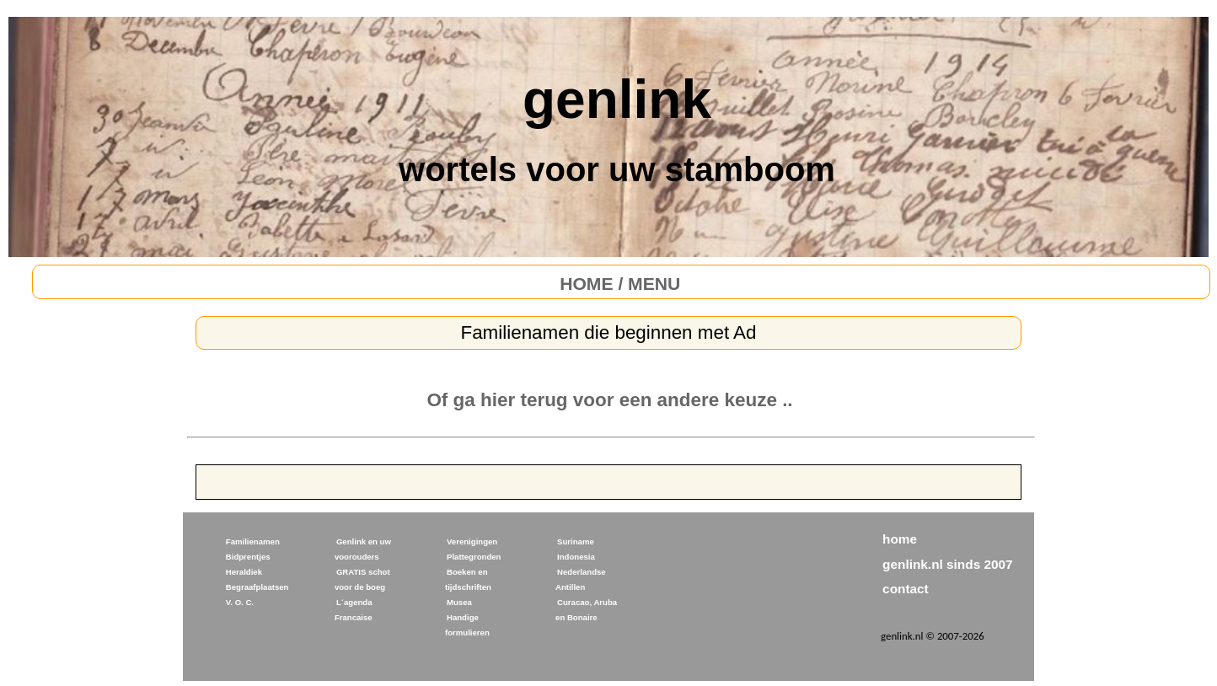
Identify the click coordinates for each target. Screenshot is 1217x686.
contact (905, 588)
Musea (459, 602)
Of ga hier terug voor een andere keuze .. (609, 399)
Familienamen (253, 541)
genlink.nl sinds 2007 (947, 564)
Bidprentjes (248, 556)
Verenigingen (472, 541)
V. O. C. (240, 602)
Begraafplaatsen (257, 587)
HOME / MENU (620, 283)
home (899, 539)
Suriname (575, 541)
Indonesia (576, 556)
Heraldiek (244, 571)
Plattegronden (474, 556)
